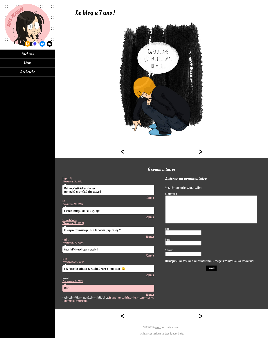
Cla (63, 201)
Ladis (64, 258)
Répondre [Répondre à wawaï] (150, 294)
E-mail (168, 239)
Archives (28, 54)
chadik (65, 239)
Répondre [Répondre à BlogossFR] (150, 197)
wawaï (158, 327)
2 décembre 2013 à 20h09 (72, 281)
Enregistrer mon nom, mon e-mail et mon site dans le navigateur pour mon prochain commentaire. (211, 261)
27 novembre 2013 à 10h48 (72, 261)
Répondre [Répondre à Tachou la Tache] (150, 236)
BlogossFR (67, 178)
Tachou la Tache (69, 220)
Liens (27, 63)
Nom (167, 228)
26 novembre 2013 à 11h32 (72, 181)
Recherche (27, 71)
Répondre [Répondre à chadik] (150, 255)
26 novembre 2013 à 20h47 (73, 242)
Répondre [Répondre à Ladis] (150, 275)
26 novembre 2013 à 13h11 (72, 204)
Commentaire (171, 193)
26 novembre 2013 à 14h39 (73, 223)
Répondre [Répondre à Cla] (150, 217)
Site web (169, 250)
